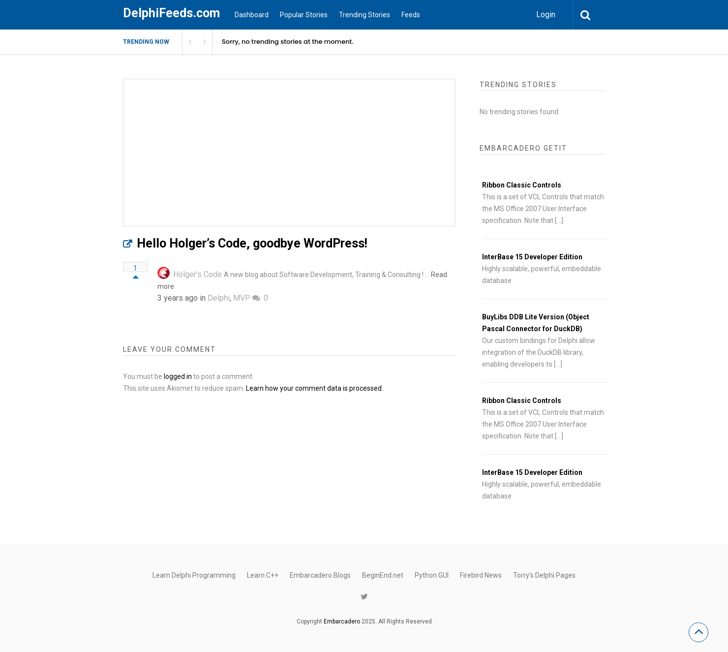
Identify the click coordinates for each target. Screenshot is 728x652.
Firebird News (481, 575)
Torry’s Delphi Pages (544, 575)
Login (545, 14)
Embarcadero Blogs (320, 575)
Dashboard (252, 15)
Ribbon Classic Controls (521, 185)
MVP (241, 298)
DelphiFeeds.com (171, 13)
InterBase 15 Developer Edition (532, 257)
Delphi (219, 298)
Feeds (410, 15)
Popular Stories (304, 15)
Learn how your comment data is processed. (314, 388)
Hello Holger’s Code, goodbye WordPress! (252, 243)
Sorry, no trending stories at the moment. (288, 41)
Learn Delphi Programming (194, 575)
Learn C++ (262, 575)
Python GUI (432, 575)
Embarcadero (342, 621)
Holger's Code (197, 274)
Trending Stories (364, 15)
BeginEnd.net (382, 575)
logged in (178, 376)
